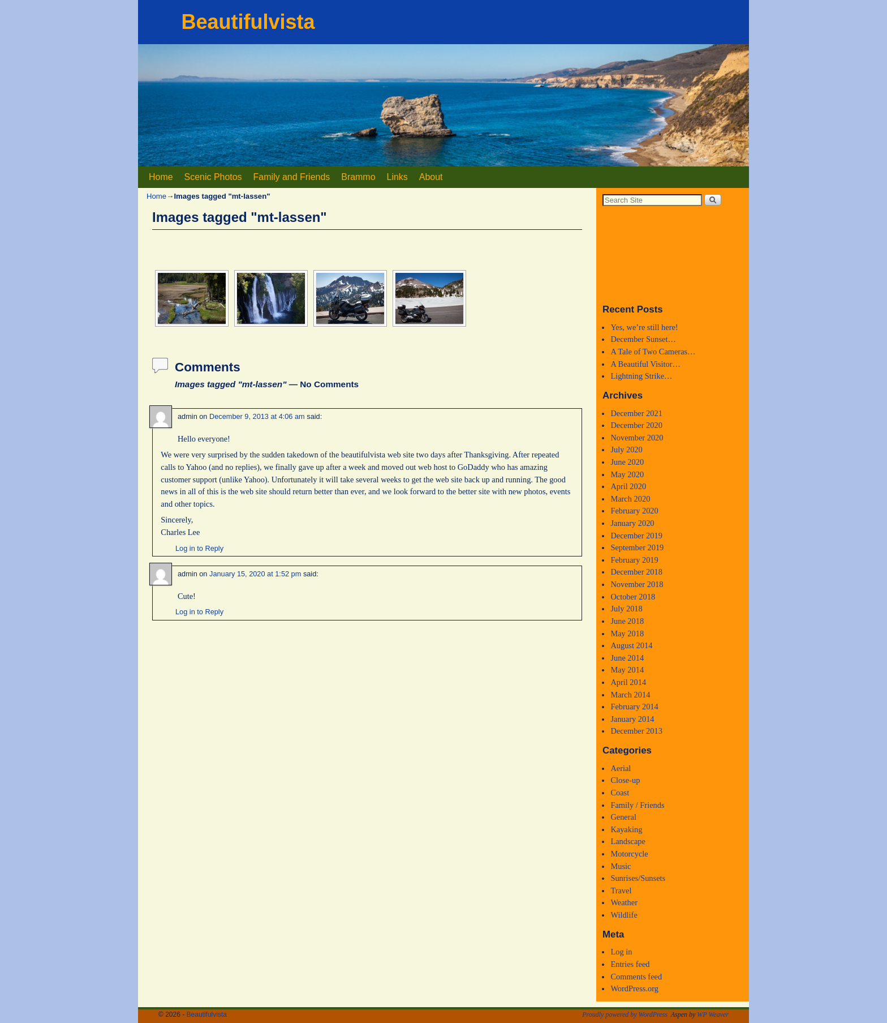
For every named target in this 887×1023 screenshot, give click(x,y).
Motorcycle (629, 853)
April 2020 (628, 486)
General (623, 816)
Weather (624, 902)
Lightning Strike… (641, 375)
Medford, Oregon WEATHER (672, 254)
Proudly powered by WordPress (625, 1014)
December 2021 (636, 413)
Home (161, 177)
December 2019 (636, 535)
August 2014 (631, 645)
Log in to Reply (199, 548)
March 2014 (630, 694)
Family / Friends (637, 805)
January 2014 (632, 719)
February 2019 (634, 559)
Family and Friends (291, 177)
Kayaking (626, 829)
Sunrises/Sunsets (637, 878)
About (431, 177)
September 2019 (637, 547)
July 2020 (626, 449)
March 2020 (630, 498)
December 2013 (636, 730)
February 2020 (634, 510)
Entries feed (629, 964)
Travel (620, 890)
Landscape (627, 841)
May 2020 (627, 474)
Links (397, 177)
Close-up (625, 780)
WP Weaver (713, 1014)
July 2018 (626, 608)
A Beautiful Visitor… (645, 364)
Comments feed (636, 976)
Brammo (358, 177)
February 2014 (634, 706)
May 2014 (627, 669)
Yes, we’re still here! (644, 327)
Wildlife (623, 914)
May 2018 (627, 633)
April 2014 (628, 682)
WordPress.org (634, 988)
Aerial (620, 768)
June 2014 (627, 657)
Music (620, 866)
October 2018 (632, 596)
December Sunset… (643, 339)
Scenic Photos (213, 177)
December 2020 (636, 425)
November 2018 (636, 584)
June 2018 (627, 621)
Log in (621, 951)
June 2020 (627, 461)
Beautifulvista (248, 21)
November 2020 (636, 437)
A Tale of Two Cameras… (652, 351)
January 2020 (632, 523)
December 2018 (636, 571)
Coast (619, 792)
